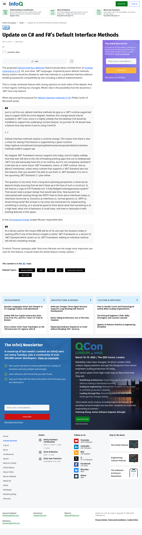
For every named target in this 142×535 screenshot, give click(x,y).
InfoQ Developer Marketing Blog (10, 495)
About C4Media (10, 482)
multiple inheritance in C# (16, 70)
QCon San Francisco (53, 464)
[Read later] (19, 61)
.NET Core (25, 278)
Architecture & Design (65, 304)
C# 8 (51, 273)
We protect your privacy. (114, 76)
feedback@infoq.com (11, 522)
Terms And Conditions (117, 526)
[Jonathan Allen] (5, 51)
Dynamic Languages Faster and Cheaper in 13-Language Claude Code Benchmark (23, 311)
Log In (7, 450)
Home (6, 441)
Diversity (7, 504)
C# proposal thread (19, 222)
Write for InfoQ (10, 468)
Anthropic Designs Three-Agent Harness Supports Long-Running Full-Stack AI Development (69, 312)
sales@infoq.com (40, 522)
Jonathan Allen (14, 51)
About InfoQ (9, 477)
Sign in (134, 3)
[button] (121, 70)
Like (10, 61)
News (22, 22)
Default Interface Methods (31, 67)
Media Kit (8, 486)
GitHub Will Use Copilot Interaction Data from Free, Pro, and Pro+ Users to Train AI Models (23, 322)
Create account (10, 446)
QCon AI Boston (51, 457)
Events (6, 464)
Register (121, 3)
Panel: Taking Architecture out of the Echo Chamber (70, 323)
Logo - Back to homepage (17, 3)
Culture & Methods (109, 304)
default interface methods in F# (54, 100)
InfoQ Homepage (9, 22)
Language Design (75, 273)
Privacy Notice (101, 526)
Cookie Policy (132, 526)
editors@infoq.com (71, 522)
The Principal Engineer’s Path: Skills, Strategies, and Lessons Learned (114, 321)
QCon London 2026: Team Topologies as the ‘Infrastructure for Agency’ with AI (24, 332)
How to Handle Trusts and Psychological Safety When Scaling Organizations (116, 311)
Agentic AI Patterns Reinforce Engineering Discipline (117, 330)
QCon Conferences (9, 457)
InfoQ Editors (9, 473)
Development (27, 273)
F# (60, 273)
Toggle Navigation (5, 3)
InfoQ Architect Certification (51, 446)
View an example (122, 53)
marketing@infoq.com (11, 529)
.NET (6, 27)
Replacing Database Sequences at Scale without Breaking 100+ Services (69, 332)
